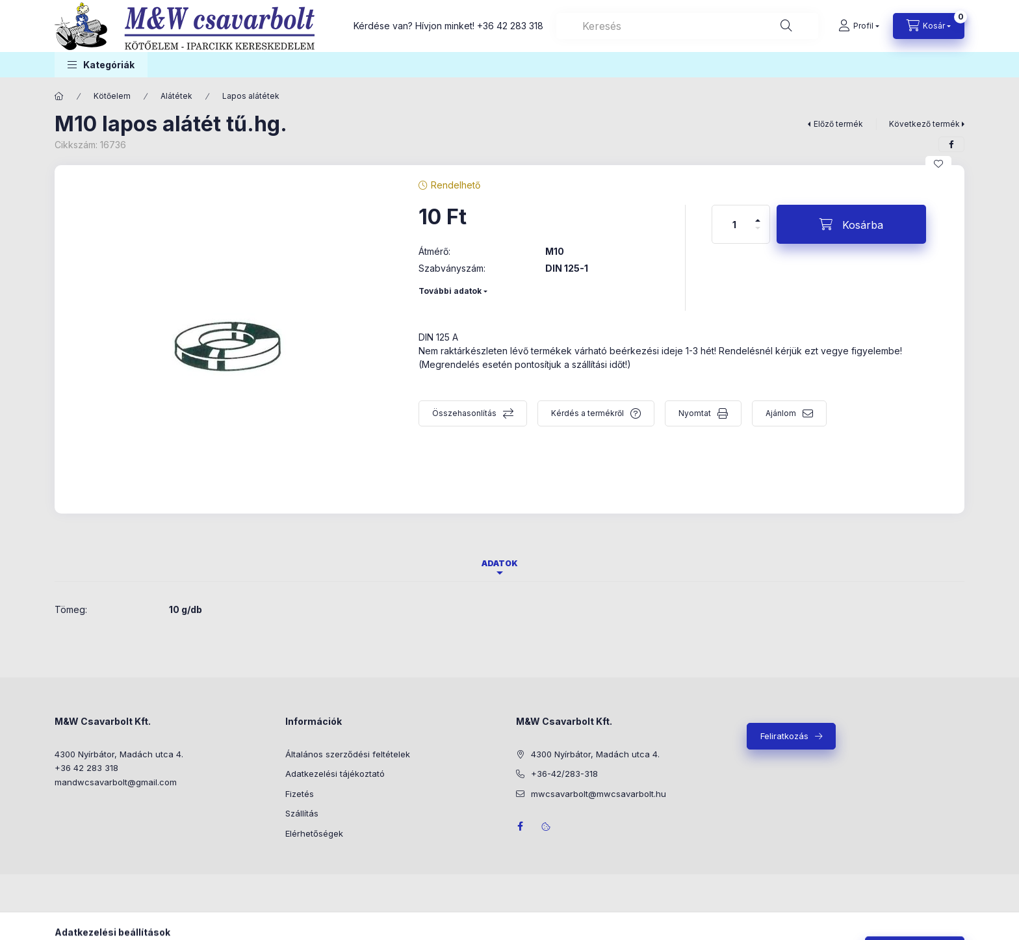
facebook (520, 826)
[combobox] (687, 26)
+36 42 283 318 (510, 25)
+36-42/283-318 (564, 773)
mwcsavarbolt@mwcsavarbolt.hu (598, 794)
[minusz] (758, 233)
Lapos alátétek (250, 96)
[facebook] (951, 144)
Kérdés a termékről (587, 413)
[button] (101, 64)
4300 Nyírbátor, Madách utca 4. (119, 754)
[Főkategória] (59, 96)
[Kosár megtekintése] (928, 26)
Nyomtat (694, 413)
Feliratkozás (784, 736)
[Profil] (859, 26)
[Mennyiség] (734, 224)
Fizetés (299, 794)
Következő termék (924, 124)
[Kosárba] (851, 224)
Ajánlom (781, 413)
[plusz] (758, 214)
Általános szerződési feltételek (347, 754)
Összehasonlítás (464, 413)
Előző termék (838, 124)
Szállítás (301, 813)
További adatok (450, 291)
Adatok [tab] (500, 563)
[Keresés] (786, 26)
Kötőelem (112, 96)
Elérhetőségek (314, 833)
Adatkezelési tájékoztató (335, 773)
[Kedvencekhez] (938, 164)
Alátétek (176, 96)
